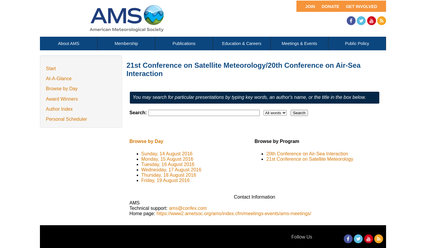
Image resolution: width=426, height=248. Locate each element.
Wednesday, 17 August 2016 (171, 169)
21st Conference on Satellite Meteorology (309, 159)
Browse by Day (62, 88)
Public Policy (357, 43)
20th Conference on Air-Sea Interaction (307, 153)
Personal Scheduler (66, 119)
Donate (330, 6)
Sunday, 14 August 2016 (167, 153)
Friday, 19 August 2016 (165, 180)
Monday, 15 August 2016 (167, 159)
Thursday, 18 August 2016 (168, 175)
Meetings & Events (299, 43)
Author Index (59, 109)
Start (51, 68)
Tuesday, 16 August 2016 (168, 164)
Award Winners (62, 99)
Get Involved (361, 6)
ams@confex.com (188, 208)
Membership (126, 43)
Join (310, 6)
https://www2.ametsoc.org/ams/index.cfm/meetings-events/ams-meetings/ (233, 213)
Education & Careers (242, 43)
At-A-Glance (59, 78)
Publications (184, 43)
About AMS (68, 43)
